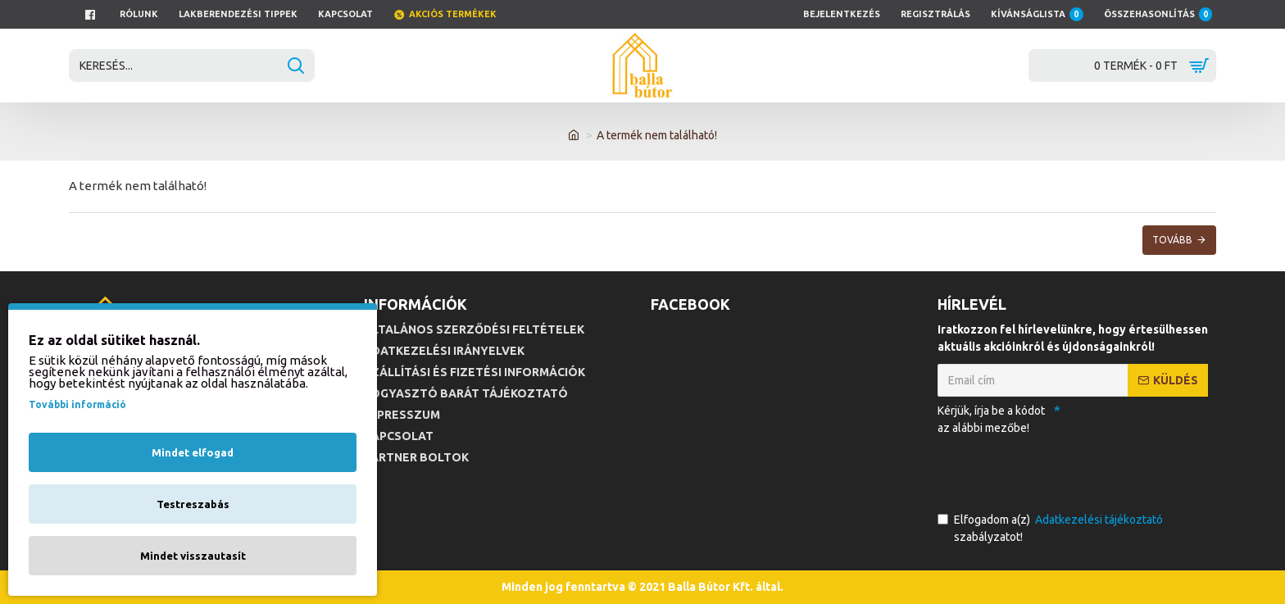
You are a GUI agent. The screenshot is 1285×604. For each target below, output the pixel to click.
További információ (77, 404)
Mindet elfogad (193, 452)
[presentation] (1052, 470)
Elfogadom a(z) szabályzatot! (1051, 527)
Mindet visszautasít (193, 555)
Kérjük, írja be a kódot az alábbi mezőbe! (991, 419)
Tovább (1172, 239)
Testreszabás (193, 504)
